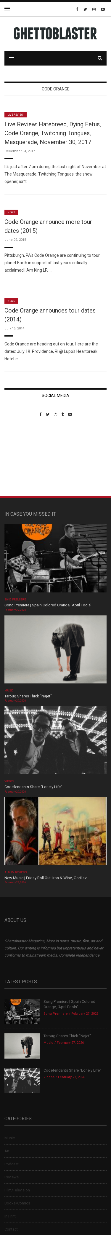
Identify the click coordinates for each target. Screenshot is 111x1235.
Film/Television (17, 1190)
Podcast (11, 1164)
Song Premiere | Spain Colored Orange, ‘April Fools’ (47, 605)
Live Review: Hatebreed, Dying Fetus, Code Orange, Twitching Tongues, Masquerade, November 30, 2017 (52, 133)
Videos (9, 781)
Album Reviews (15, 872)
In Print (10, 1216)
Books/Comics (17, 1203)
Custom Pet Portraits (21, 457)
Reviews (11, 1177)
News (11, 212)
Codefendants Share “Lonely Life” (33, 787)
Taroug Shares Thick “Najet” (28, 696)
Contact (11, 1229)
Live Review (15, 114)
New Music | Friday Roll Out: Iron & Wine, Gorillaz (45, 878)
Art (6, 1151)
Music (8, 690)
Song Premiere (15, 599)
